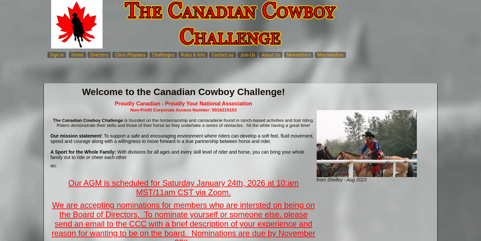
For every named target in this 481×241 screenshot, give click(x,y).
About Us (271, 55)
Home (77, 55)
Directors (99, 55)
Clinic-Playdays (130, 55)
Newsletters (299, 55)
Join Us (247, 55)
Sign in (57, 55)
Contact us (223, 55)
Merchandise (330, 55)
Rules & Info (193, 55)
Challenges (163, 55)
